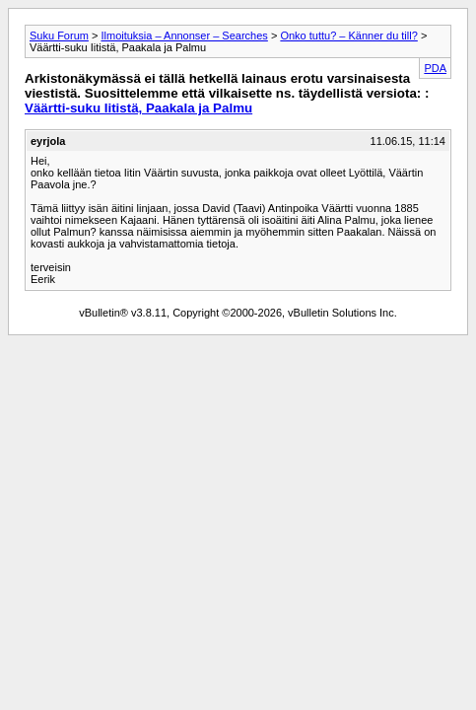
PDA (435, 68)
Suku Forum (59, 35)
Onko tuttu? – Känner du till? (348, 35)
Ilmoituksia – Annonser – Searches (184, 35)
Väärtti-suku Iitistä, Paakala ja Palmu (138, 108)
